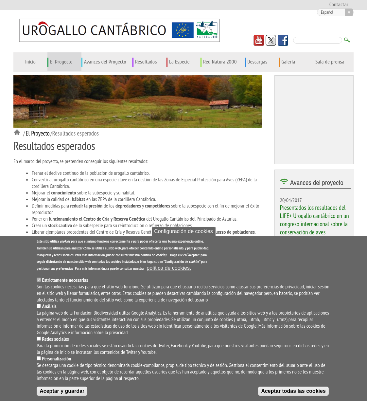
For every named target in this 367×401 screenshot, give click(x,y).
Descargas (257, 62)
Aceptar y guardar (62, 391)
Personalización (56, 358)
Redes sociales (55, 339)
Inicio (30, 62)
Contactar (338, 5)
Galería (288, 62)
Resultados (146, 62)
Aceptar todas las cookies (293, 391)
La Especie (179, 62)
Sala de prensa (329, 62)
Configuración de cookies (183, 231)
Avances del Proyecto (105, 62)
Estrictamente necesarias (65, 280)
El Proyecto (61, 62)
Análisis (49, 306)
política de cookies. (169, 268)
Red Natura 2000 (220, 62)
